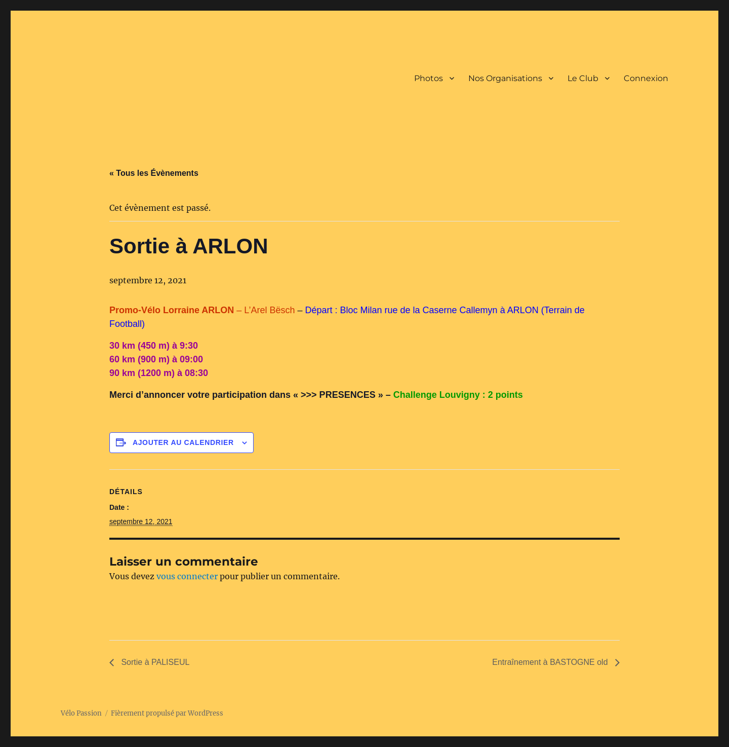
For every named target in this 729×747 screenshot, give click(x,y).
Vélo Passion (81, 713)
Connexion (646, 78)
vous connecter (187, 576)
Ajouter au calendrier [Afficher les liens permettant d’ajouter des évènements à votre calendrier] (183, 442)
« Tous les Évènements (153, 173)
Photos (428, 78)
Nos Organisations (505, 78)
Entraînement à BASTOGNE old (551, 662)
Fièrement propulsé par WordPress (167, 713)
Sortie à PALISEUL (154, 662)
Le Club (583, 78)
